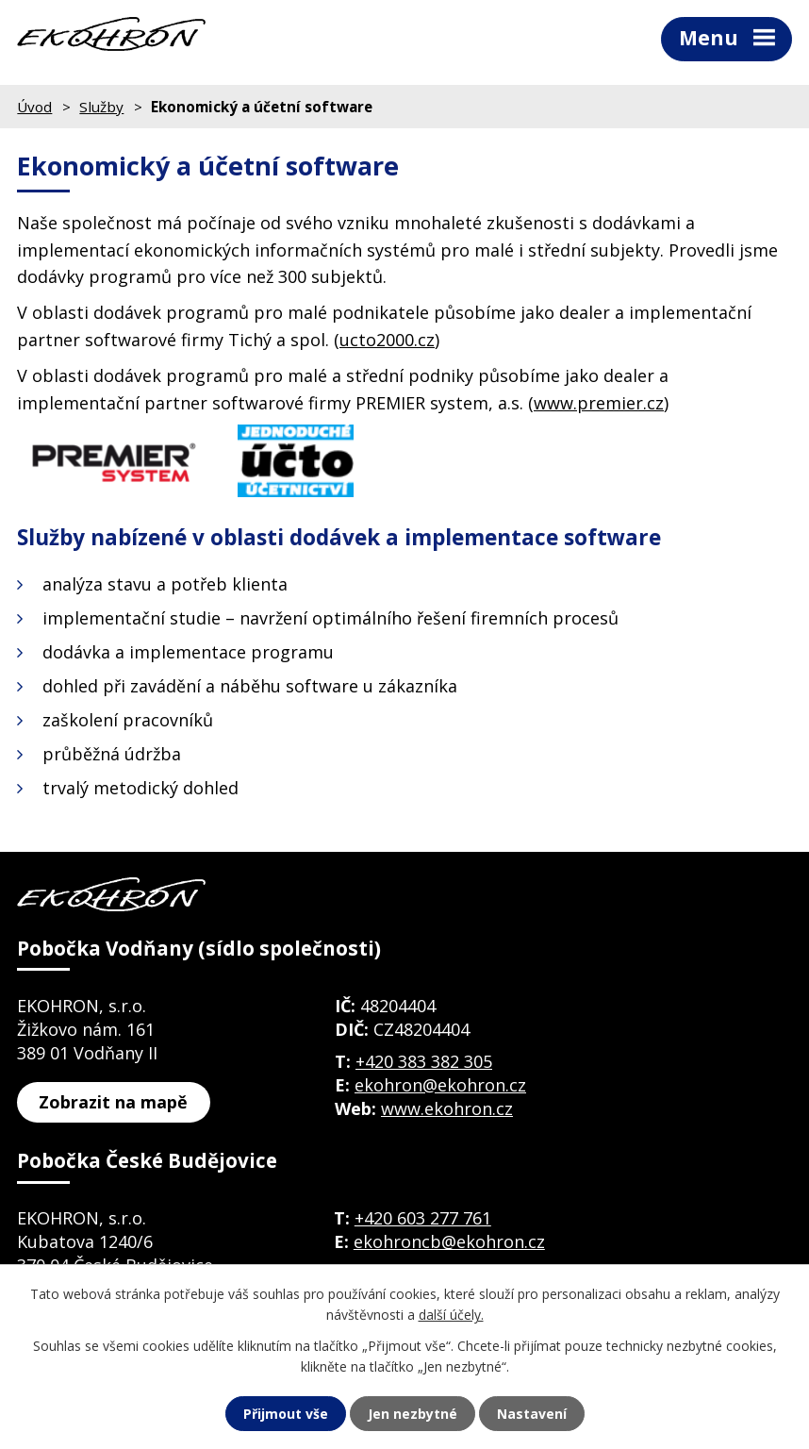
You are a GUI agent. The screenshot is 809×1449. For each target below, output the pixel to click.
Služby (101, 106)
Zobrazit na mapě (113, 1102)
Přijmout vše (285, 1414)
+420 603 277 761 (423, 1218)
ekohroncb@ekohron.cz (449, 1241)
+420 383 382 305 (423, 1061)
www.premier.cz (599, 402)
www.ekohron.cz (447, 1108)
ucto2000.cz (387, 339)
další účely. (451, 1315)
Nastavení (532, 1414)
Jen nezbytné (412, 1414)
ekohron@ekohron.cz (440, 1085)
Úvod (34, 106)
